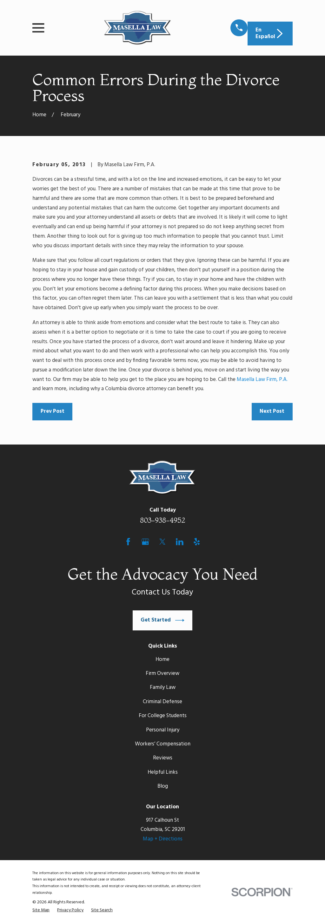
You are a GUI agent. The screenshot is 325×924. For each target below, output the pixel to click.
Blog (162, 786)
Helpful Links (163, 772)
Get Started (162, 620)
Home (162, 659)
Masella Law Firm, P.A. (262, 379)
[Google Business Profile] (145, 542)
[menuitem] (41, 910)
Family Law (163, 687)
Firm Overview (162, 673)
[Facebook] (128, 542)
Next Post (272, 411)
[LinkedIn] (179, 542)
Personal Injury (162, 730)
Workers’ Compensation (162, 744)
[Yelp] (197, 542)
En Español (269, 33)
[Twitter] (162, 542)
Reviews (162, 758)
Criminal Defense (162, 701)
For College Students (163, 715)
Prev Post (52, 411)
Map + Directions (162, 839)
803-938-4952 (162, 520)
